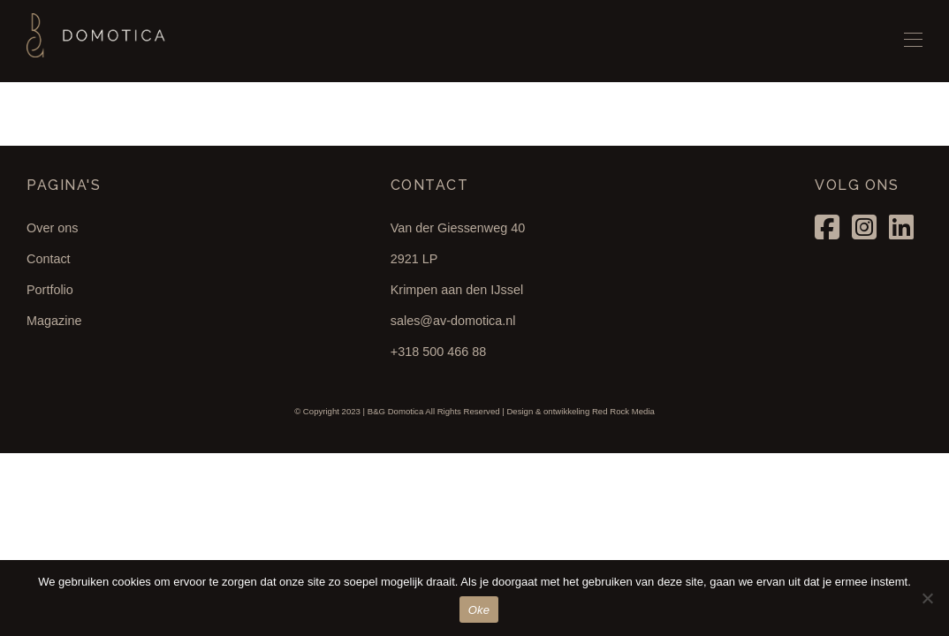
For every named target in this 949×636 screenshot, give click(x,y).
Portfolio (50, 290)
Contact (49, 259)
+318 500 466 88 (438, 351)
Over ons (52, 228)
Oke (479, 610)
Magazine (54, 321)
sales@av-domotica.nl (453, 321)
